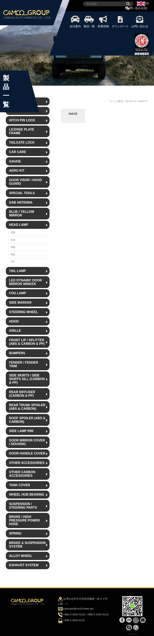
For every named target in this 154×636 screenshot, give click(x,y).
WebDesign (132, 634)
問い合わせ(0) (136, 8)
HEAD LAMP (18, 224)
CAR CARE (17, 152)
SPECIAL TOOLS (22, 193)
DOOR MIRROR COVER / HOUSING (27, 442)
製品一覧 (89, 21)
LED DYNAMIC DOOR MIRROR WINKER (25, 282)
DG (13, 247)
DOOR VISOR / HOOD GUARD (25, 181)
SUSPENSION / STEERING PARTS (23, 505)
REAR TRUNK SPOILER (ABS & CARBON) (27, 406)
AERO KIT (16, 170)
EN (143, 3)
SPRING (15, 533)
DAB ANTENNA (20, 202)
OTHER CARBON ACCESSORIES (22, 473)
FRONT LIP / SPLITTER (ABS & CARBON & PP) (27, 341)
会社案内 (75, 21)
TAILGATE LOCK (21, 142)
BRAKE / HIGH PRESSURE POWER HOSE (24, 520)
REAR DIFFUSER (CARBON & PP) (22, 393)
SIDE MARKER (20, 302)
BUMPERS (17, 353)
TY (13, 261)
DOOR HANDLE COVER (27, 453)
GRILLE (15, 330)
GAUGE (15, 161)
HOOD (14, 321)
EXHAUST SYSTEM (23, 565)
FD (13, 254)
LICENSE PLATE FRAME (21, 131)
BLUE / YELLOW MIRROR (21, 213)
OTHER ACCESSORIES (26, 463)
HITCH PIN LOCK (22, 120)
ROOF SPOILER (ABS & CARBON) (27, 419)
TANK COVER (19, 485)
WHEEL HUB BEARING (26, 494)
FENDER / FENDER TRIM (23, 364)
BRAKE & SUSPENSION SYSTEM (27, 544)
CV (13, 239)
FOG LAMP (17, 293)
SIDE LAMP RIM (21, 431)
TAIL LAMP (17, 271)
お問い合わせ (139, 21)
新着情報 (103, 21)
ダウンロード (120, 21)
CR (13, 232)
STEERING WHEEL (23, 312)
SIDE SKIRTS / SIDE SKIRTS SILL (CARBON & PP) (27, 379)
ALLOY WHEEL (20, 556)
